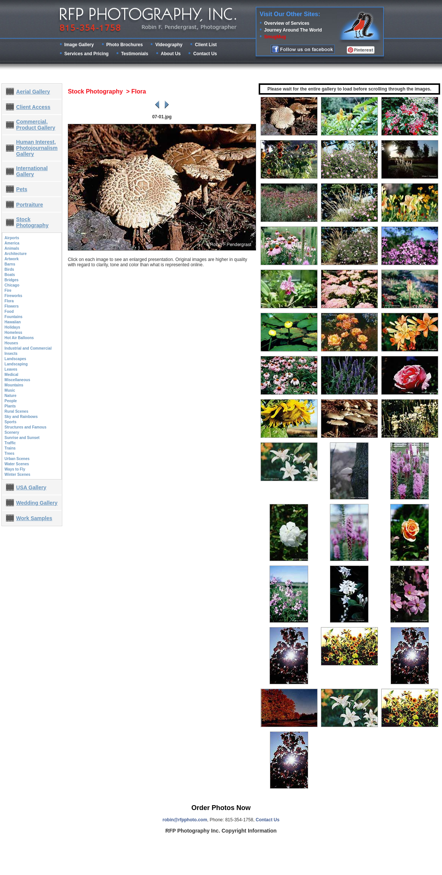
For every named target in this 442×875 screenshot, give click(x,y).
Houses (11, 343)
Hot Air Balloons (19, 338)
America (11, 243)
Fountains (13, 317)
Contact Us (205, 53)
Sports (10, 422)
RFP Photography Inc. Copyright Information (221, 831)
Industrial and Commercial (28, 348)
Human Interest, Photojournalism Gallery (36, 148)
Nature (10, 396)
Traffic (10, 443)
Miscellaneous (17, 380)
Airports (11, 238)
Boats (9, 275)
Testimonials (134, 53)
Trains (9, 448)
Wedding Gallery (36, 503)
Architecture (15, 254)
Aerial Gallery (33, 92)
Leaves (10, 369)
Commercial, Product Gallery (35, 125)
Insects (10, 354)
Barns (9, 264)
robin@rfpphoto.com (185, 819)
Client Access (33, 107)
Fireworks (13, 296)
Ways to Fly (14, 469)
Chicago (11, 285)
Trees (9, 453)
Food (8, 311)
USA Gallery (31, 487)
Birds (9, 269)
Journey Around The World (293, 30)
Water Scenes (16, 464)
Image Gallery (79, 44)
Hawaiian (12, 322)
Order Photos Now (220, 808)
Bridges (11, 280)
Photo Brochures (124, 44)
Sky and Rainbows (20, 417)
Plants (10, 406)
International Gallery (32, 171)
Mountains (13, 385)
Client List (206, 44)
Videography (168, 44)
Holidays (12, 327)
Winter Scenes (17, 474)
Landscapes (15, 359)
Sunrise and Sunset (21, 438)
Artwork (11, 259)
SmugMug (275, 36)
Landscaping (16, 364)
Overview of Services (287, 23)
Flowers (11, 306)
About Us (171, 53)
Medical (11, 375)
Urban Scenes (17, 459)
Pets (21, 189)
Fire (7, 290)
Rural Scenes (16, 411)
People (10, 401)
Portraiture (29, 205)
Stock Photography (32, 222)
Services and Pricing (86, 53)
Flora (8, 301)
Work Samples (34, 518)
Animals (11, 248)
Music (9, 390)
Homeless (13, 332)
